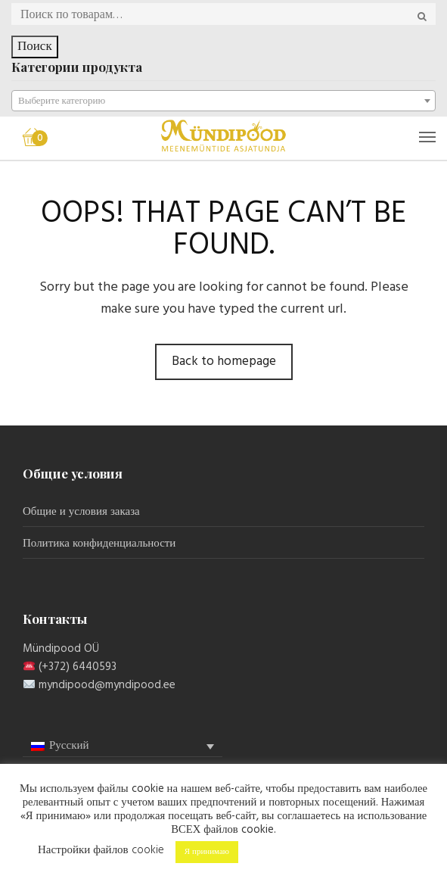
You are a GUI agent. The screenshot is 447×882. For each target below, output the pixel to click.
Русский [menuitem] (69, 746)
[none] (122, 746)
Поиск (34, 46)
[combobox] (223, 100)
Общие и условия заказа (81, 512)
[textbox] (223, 101)
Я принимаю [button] (207, 852)
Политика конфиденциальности (99, 543)
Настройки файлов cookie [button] (101, 850)
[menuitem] (122, 746)
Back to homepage (224, 361)
